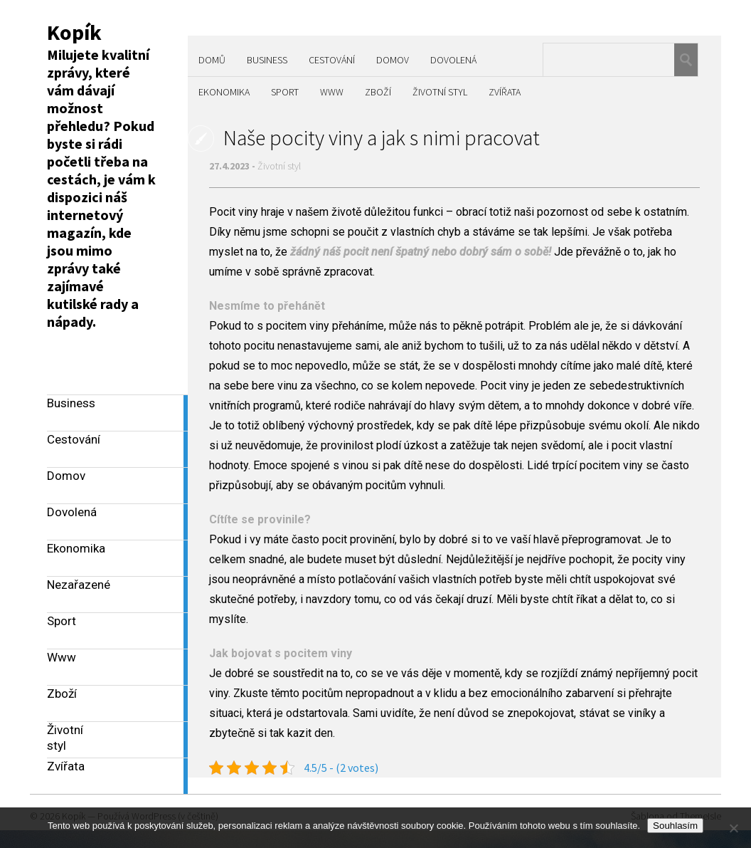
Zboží (378, 91)
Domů (211, 59)
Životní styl (439, 91)
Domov (392, 59)
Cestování (332, 59)
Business (267, 59)
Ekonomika (224, 91)
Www (331, 91)
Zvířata (505, 91)
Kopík (74, 32)
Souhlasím (675, 825)
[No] (733, 828)
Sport (285, 91)
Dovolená (453, 59)
